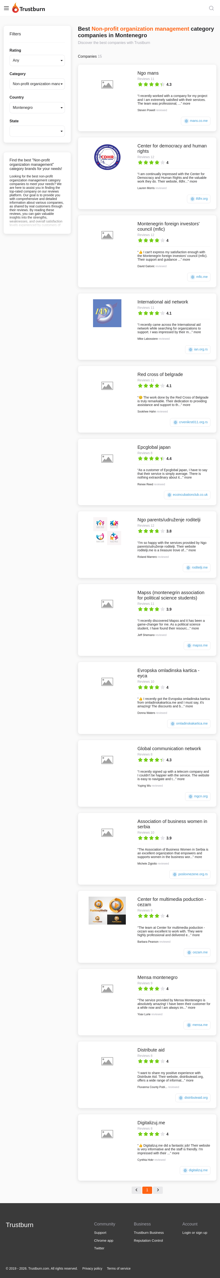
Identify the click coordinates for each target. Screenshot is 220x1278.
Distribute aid (151, 1049)
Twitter (99, 1248)
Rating (15, 50)
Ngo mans (148, 73)
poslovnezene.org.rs (190, 874)
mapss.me (197, 645)
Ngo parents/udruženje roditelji (168, 519)
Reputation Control (148, 1240)
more (186, 103)
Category (18, 74)
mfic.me (199, 277)
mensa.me (197, 1025)
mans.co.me (196, 121)
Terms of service (119, 1268)
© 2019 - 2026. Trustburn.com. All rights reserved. (42, 1268)
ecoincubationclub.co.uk (187, 495)
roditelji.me (197, 567)
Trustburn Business (149, 1233)
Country (17, 97)
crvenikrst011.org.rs (190, 422)
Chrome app (103, 1240)
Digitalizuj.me (151, 1122)
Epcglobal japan (153, 447)
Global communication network (169, 748)
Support (100, 1233)
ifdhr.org (199, 199)
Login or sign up (194, 1233)
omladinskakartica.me (189, 723)
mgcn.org (198, 796)
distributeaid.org (193, 1098)
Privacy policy (92, 1268)
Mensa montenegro (157, 977)
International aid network (162, 301)
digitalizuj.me (195, 1170)
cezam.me (197, 952)
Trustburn (19, 1224)
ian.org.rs (198, 349)
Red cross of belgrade (160, 374)
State (14, 121)
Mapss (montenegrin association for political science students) (170, 595)
